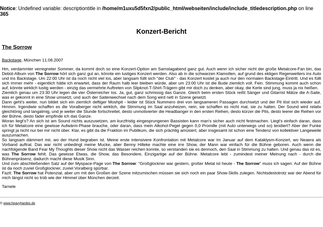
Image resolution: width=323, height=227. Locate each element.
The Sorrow (17, 47)
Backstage (11, 60)
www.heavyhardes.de (19, 203)
